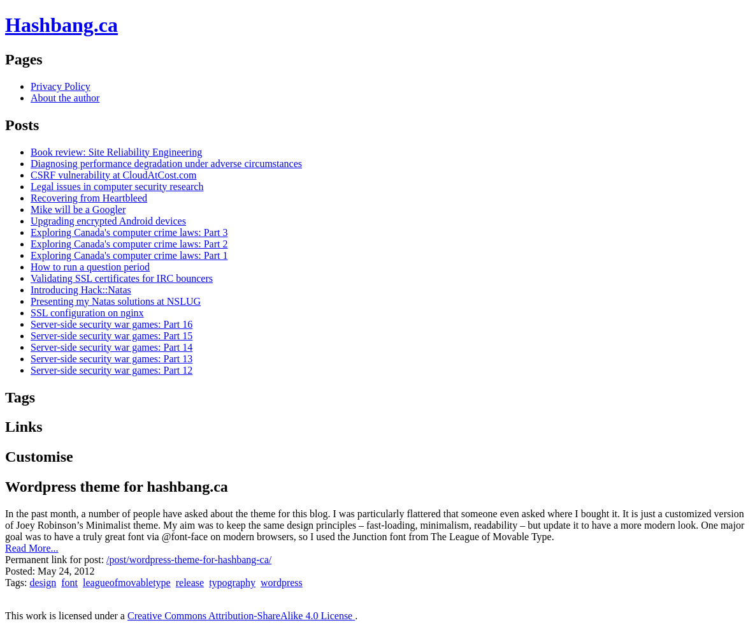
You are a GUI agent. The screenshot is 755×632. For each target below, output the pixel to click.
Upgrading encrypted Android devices (108, 221)
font (69, 582)
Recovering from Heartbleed (89, 198)
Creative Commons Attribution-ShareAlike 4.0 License (241, 615)
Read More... (32, 548)
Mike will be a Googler (78, 209)
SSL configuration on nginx (87, 312)
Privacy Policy (60, 86)
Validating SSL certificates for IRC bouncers (122, 278)
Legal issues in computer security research (117, 186)
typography (232, 582)
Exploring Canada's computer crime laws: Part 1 (129, 255)
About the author (65, 97)
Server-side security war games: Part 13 (111, 358)
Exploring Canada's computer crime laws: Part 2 (129, 244)
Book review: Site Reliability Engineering (116, 152)
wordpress (282, 582)
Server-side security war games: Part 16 (111, 324)
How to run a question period (90, 266)
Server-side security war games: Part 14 (111, 347)
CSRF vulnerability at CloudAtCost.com (113, 175)
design (42, 582)
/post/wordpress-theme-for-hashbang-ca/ (188, 559)
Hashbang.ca (61, 24)
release (190, 582)
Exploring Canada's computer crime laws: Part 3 (129, 232)
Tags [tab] (20, 397)
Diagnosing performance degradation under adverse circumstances (166, 163)
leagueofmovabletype (127, 582)
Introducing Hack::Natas (81, 289)
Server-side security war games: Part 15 (111, 335)
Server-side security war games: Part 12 (111, 370)
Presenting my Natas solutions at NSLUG (116, 301)
